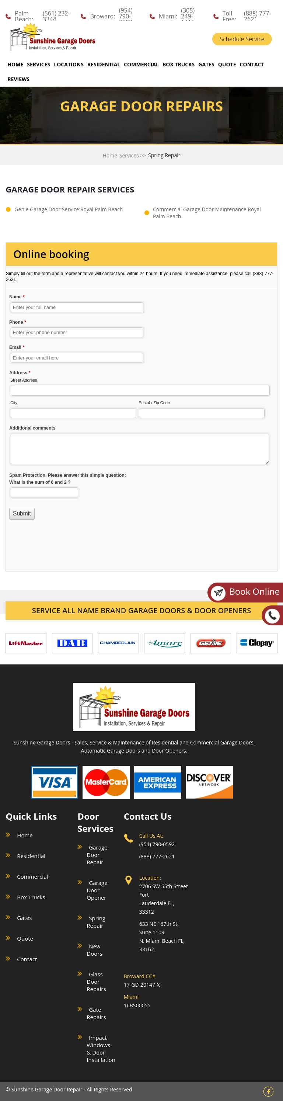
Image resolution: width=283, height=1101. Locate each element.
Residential (31, 855)
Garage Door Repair (97, 855)
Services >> (132, 155)
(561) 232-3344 (56, 16)
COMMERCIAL (141, 64)
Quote (25, 938)
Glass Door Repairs (96, 981)
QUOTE (227, 64)
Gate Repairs (96, 1013)
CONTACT (252, 64)
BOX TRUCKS (179, 64)
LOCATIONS (69, 64)
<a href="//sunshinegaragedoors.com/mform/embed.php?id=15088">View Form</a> (141, 403)
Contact (27, 959)
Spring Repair (96, 921)
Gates (24, 917)
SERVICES (38, 64)
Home (15, 64)
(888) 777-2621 (257, 16)
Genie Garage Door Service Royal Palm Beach (68, 209)
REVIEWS (18, 79)
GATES (206, 64)
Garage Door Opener (97, 890)
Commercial (32, 876)
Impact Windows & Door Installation (101, 1048)
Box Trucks (31, 897)
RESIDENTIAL (103, 64)
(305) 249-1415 (188, 16)
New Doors (94, 949)
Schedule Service (242, 39)
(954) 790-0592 (126, 16)
